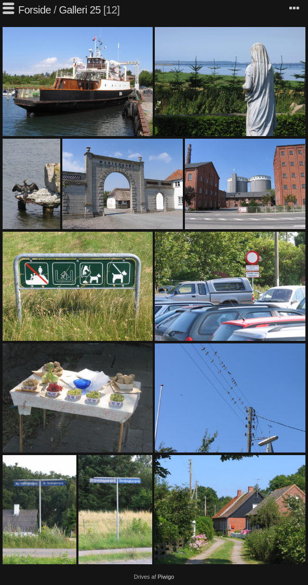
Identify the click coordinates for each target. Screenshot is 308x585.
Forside (34, 10)
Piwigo (165, 577)
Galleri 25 (80, 10)
